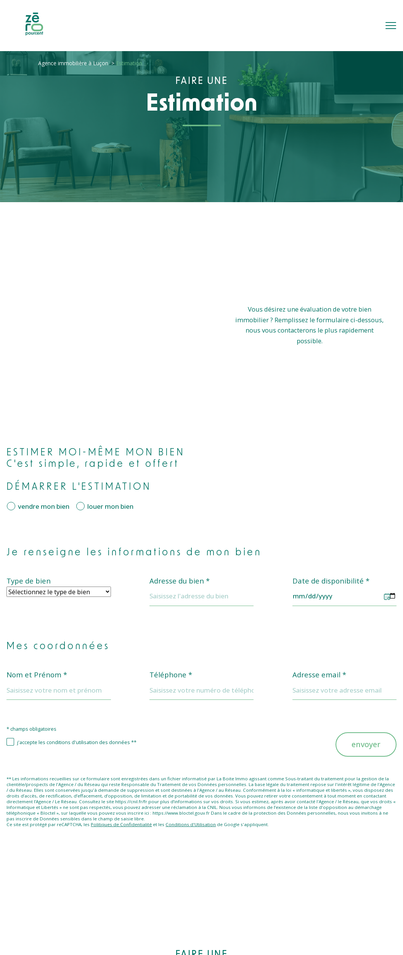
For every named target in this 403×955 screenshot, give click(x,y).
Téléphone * (170, 674)
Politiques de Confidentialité (121, 824)
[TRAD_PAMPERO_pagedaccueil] (34, 33)
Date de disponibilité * (330, 580)
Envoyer (366, 744)
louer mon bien (110, 506)
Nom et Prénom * (36, 674)
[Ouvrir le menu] (391, 25)
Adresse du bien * (179, 580)
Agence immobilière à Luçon (73, 63)
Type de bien (28, 580)
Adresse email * (319, 674)
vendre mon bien (43, 506)
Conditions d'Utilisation (190, 824)
